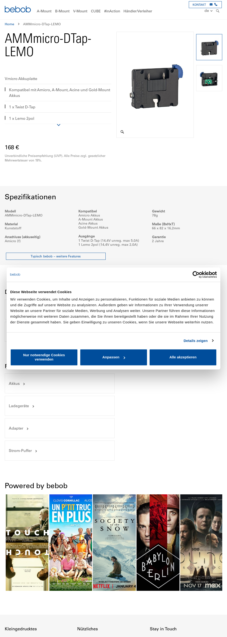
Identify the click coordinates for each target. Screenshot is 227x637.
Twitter (185, 611)
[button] (209, 11)
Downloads (86, 588)
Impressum (14, 571)
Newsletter (158, 597)
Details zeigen (196, 341)
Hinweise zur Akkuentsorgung (101, 597)
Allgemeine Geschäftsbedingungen (33, 588)
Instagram (164, 611)
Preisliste (84, 580)
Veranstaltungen (163, 580)
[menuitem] (44, 11)
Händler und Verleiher (94, 571)
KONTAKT (199, 4)
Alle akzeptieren (182, 357)
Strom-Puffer (133, 383)
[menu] (113, 9)
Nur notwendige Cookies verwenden (44, 357)
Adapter (16, 383)
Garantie (12, 597)
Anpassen (113, 357)
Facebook (153, 611)
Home (9, 24)
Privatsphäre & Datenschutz (27, 580)
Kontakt (156, 571)
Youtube (174, 611)
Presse (155, 588)
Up (214, 630)
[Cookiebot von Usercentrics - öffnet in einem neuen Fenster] (196, 274)
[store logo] (18, 10)
